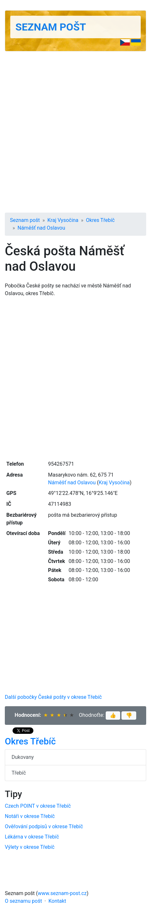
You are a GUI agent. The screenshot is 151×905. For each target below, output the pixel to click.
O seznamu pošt (23, 901)
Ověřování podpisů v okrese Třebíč (44, 826)
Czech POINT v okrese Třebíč (38, 806)
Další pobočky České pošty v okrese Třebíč (53, 697)
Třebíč (19, 773)
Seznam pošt (50, 27)
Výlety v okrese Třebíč (30, 847)
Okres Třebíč (100, 220)
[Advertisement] (75, 132)
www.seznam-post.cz (62, 893)
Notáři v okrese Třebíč (30, 816)
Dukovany (23, 757)
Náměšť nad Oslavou (41, 228)
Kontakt (57, 901)
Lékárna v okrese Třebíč (32, 837)
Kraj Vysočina (63, 220)
